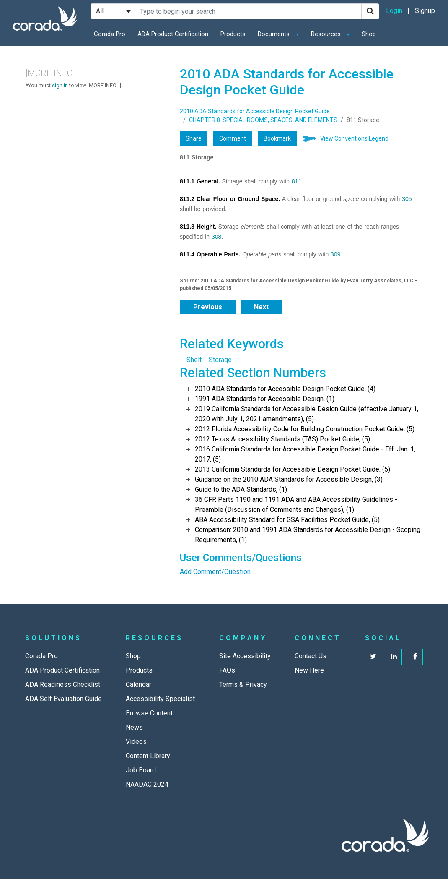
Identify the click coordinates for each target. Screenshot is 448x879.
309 (335, 254)
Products (233, 34)
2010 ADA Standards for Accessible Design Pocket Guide (255, 111)
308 (216, 236)
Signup (425, 11)
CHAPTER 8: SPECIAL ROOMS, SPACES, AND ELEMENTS (263, 120)
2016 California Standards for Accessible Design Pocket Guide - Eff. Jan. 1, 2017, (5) (305, 454)
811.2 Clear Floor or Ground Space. (230, 199)
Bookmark (277, 138)
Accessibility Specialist (160, 699)
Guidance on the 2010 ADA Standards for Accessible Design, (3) (289, 479)
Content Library (148, 756)
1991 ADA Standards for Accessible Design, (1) (264, 399)
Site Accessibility (245, 656)
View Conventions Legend (354, 138)
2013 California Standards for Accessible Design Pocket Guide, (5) (292, 469)
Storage (220, 360)
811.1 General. (200, 181)
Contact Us (310, 656)
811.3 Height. (198, 226)
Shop (369, 34)
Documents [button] (274, 34)
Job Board (141, 770)
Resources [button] (326, 34)
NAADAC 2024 (147, 784)
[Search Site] (248, 11)
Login (394, 11)
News (134, 727)
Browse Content (149, 713)
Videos (136, 742)
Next (261, 307)
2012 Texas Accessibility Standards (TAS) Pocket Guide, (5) (282, 439)
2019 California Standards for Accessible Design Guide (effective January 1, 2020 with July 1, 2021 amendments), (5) (306, 414)
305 (407, 199)
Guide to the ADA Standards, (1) (241, 489)
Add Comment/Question (215, 572)
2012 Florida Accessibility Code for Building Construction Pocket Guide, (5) (304, 429)
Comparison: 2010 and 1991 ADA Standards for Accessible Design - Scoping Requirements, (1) (307, 535)
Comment (232, 138)
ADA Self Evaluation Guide (63, 699)
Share (194, 138)
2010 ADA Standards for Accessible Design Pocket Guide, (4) (285, 389)
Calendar (138, 685)
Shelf (194, 360)
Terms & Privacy (243, 685)
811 (296, 181)
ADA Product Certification (172, 34)
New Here (309, 670)
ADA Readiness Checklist (62, 685)
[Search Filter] (113, 11)
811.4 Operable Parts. (210, 254)
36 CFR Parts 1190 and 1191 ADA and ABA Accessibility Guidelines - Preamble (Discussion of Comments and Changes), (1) (296, 505)
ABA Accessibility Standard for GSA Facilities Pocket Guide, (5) (287, 520)
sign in (60, 85)
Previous (207, 307)
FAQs (227, 670)
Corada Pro (109, 34)
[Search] (370, 11)
